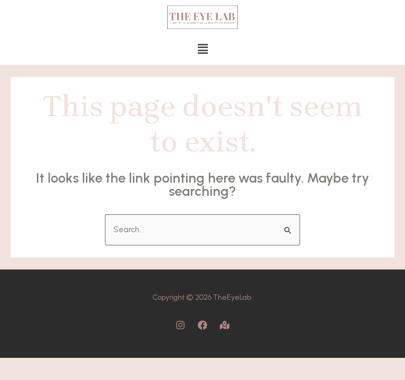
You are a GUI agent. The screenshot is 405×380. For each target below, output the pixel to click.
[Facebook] (202, 325)
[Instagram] (180, 325)
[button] (202, 50)
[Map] (224, 325)
